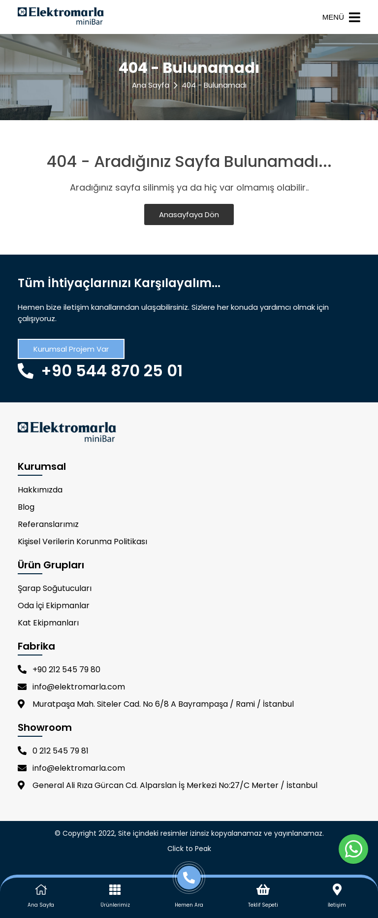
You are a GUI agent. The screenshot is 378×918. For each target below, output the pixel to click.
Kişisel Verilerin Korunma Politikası (82, 541)
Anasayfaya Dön (189, 214)
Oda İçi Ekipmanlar (54, 605)
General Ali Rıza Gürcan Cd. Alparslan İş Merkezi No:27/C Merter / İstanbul (167, 785)
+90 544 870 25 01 (100, 371)
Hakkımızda (40, 489)
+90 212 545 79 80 (59, 669)
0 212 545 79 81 (53, 750)
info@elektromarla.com (71, 686)
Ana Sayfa (150, 85)
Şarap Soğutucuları (55, 588)
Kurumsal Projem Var (71, 349)
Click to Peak (189, 848)
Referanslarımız (48, 524)
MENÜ (341, 17)
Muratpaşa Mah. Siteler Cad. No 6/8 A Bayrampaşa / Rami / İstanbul (156, 704)
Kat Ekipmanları (48, 622)
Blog (26, 507)
